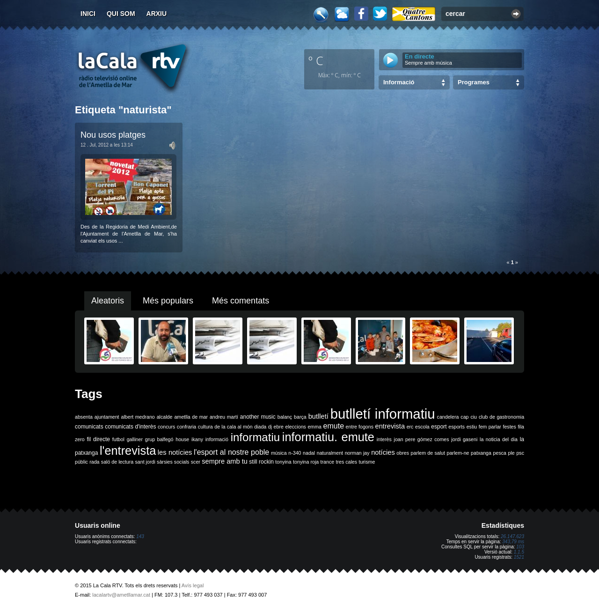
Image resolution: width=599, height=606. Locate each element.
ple (511, 453)
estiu (472, 426)
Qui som (121, 13)
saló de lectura (117, 462)
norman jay (357, 453)
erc (410, 426)
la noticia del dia (499, 439)
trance (328, 462)
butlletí (318, 416)
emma (314, 426)
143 (140, 536)
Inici (87, 13)
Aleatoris (107, 300)
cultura (205, 426)
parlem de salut (428, 453)
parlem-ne (458, 453)
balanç (285, 417)
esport (438, 426)
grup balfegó (159, 439)
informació (216, 439)
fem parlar (490, 426)
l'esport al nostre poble (231, 452)
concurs (166, 426)
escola (422, 426)
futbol (118, 439)
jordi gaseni (464, 439)
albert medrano (138, 417)
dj (270, 426)
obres (402, 453)
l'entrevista (128, 450)
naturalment (330, 453)
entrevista (390, 426)
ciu (473, 417)
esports (456, 426)
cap (464, 417)
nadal (309, 453)
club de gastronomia (501, 417)
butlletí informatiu (382, 413)
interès (384, 439)
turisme (366, 462)
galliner (135, 439)
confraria (186, 426)
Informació (398, 82)
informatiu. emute (328, 436)
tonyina (283, 462)
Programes (473, 82)
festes (509, 426)
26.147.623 (512, 536)
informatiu (255, 437)
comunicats (89, 426)
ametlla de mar (191, 417)
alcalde (165, 417)
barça (300, 417)
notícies (383, 452)
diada (260, 426)
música (279, 453)
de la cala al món (233, 426)
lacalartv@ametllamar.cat (121, 595)
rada (94, 462)
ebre (279, 426)
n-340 (294, 453)
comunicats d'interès (130, 426)
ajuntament (107, 417)
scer (195, 462)
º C (315, 60)
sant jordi (145, 462)
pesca (499, 453)
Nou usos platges (113, 135)
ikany (197, 439)
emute (333, 426)
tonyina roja (306, 462)
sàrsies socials (173, 462)
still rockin (261, 461)
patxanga (481, 453)
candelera (448, 417)
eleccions (295, 426)
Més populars (168, 300)
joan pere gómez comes (421, 439)
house (182, 439)
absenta (84, 417)
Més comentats (240, 300)
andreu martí (224, 417)
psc (520, 453)
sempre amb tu (225, 461)
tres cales (346, 462)
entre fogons (359, 426)
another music (258, 417)
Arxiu (156, 13)
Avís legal (193, 585)
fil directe (98, 439)
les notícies (175, 452)
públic (81, 462)
